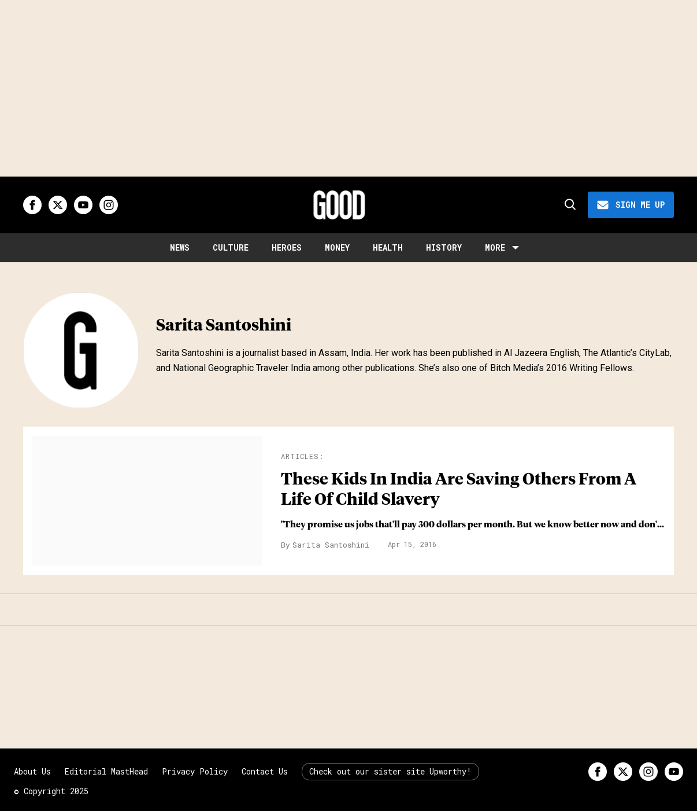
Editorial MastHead (106, 771)
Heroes (287, 247)
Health (388, 247)
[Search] (569, 205)
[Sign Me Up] (631, 205)
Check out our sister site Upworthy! (390, 771)
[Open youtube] (83, 205)
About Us (32, 771)
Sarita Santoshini (330, 544)
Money (337, 247)
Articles (300, 456)
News (180, 247)
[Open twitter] (58, 205)
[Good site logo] (339, 204)
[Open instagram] (108, 205)
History (444, 247)
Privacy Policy (195, 771)
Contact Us (265, 771)
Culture (231, 247)
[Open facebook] (32, 205)
